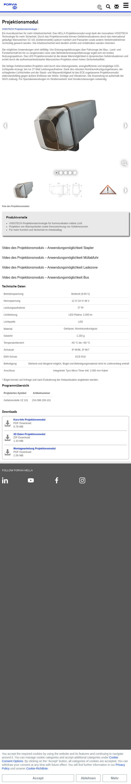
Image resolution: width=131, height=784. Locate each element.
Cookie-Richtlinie (37, 768)
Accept (38, 778)
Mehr (115, 778)
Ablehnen (88, 778)
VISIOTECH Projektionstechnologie (19, 29)
